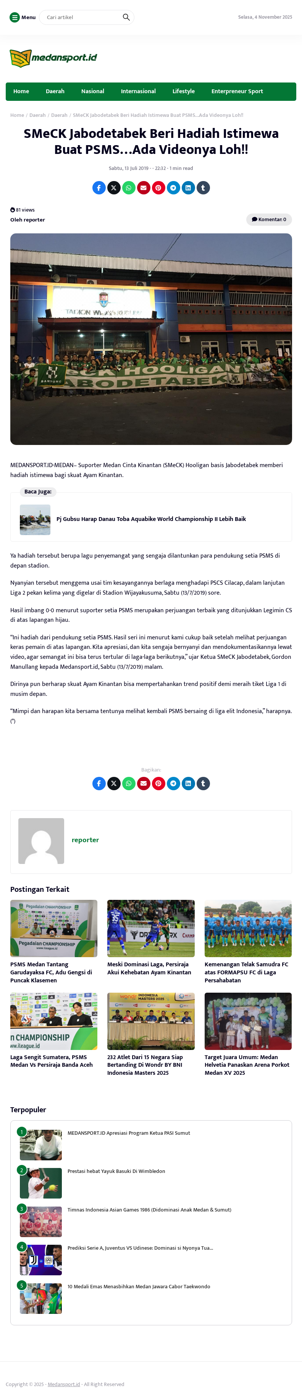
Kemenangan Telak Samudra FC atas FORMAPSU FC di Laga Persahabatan (246, 972)
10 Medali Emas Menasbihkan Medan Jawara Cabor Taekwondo (139, 1286)
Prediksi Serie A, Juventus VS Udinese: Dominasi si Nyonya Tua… (140, 1248)
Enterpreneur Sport (237, 91)
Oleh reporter (27, 220)
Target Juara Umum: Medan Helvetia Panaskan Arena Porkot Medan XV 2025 (247, 1065)
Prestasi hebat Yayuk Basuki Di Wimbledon (116, 1171)
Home (21, 91)
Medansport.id (64, 1384)
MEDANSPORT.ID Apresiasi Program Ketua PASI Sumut (129, 1133)
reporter (85, 840)
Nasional (92, 91)
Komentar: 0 (269, 219)
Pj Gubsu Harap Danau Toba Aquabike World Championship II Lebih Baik (151, 519)
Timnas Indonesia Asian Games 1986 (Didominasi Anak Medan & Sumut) (149, 1209)
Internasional (138, 91)
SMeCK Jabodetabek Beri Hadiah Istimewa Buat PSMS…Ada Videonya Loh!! (151, 141)
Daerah (55, 91)
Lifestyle (184, 91)
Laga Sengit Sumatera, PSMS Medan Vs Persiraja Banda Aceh (51, 1061)
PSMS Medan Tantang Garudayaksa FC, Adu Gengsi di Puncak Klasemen (51, 972)
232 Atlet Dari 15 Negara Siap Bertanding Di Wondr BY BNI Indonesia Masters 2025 (145, 1065)
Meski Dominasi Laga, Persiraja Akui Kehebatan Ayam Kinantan (149, 968)
